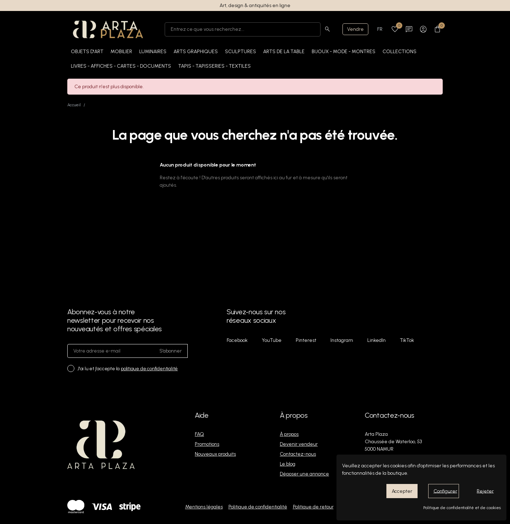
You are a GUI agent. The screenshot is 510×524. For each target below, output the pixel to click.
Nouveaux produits (215, 454)
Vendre (355, 29)
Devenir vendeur (299, 444)
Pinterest (306, 340)
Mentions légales (204, 507)
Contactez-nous (298, 454)
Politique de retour (313, 507)
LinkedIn (376, 340)
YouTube (272, 340)
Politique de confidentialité (257, 507)
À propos (289, 434)
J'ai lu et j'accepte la (127, 369)
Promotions (207, 444)
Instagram (341, 340)
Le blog (287, 464)
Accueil (74, 104)
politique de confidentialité (149, 369)
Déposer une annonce (304, 474)
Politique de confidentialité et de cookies (462, 507)
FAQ (199, 434)
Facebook (237, 340)
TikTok (407, 340)
